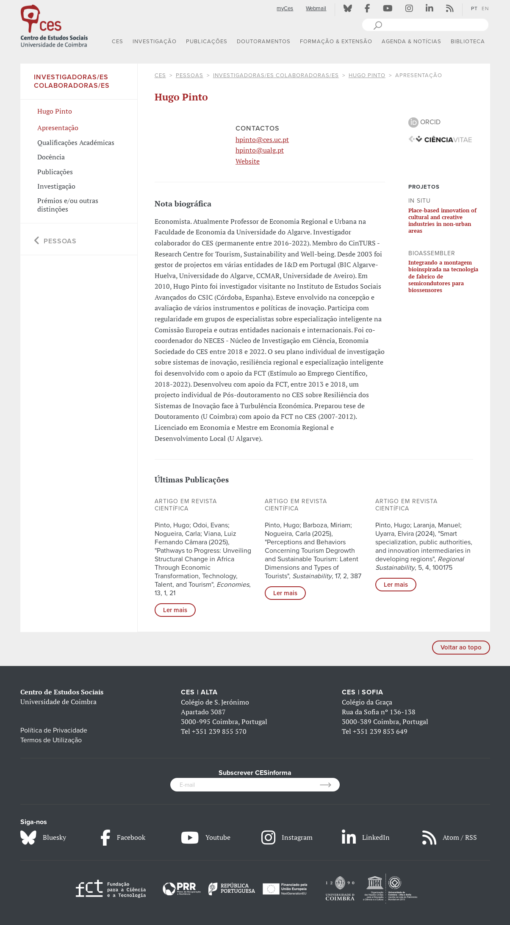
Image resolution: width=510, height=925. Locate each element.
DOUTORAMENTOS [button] (264, 41)
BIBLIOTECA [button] (468, 41)
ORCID (424, 122)
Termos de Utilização (51, 740)
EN (485, 8)
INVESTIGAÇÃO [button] (155, 41)
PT (474, 8)
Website (248, 161)
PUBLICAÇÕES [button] (206, 41)
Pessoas (189, 75)
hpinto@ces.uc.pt (262, 139)
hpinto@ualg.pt (260, 150)
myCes (285, 8)
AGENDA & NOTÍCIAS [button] (411, 41)
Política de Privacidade (53, 730)
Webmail (316, 8)
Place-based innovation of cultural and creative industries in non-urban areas (442, 220)
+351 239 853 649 (380, 731)
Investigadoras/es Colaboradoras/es (276, 75)
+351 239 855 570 (219, 731)
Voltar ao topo (461, 647)
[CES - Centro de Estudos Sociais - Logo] (54, 25)
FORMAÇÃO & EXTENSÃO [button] (336, 41)
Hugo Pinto (367, 75)
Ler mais (175, 610)
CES (160, 75)
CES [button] (117, 41)
